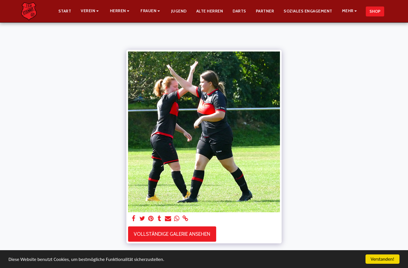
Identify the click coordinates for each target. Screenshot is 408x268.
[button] (90, 11)
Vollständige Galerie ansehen (172, 234)
